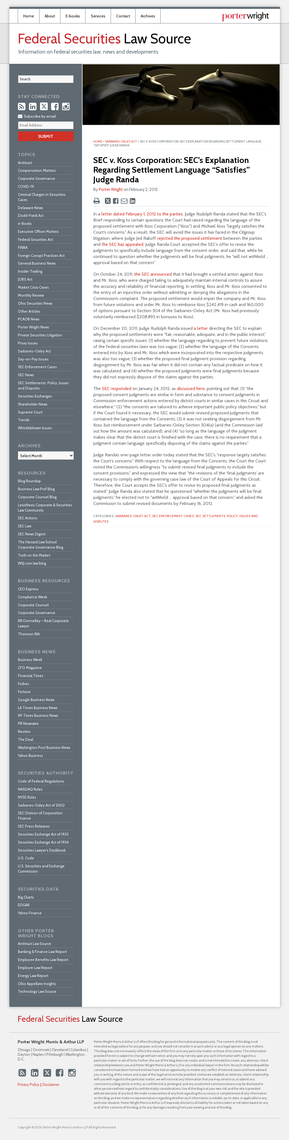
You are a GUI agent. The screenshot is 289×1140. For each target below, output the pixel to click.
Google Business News (36, 699)
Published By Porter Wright (245, 16)
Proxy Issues (28, 343)
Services (98, 16)
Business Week (30, 659)
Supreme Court (30, 412)
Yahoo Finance (30, 913)
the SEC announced (153, 274)
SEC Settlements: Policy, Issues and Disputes (43, 385)
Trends (24, 420)
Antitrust (25, 162)
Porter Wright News (33, 327)
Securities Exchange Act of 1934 (43, 842)
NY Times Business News (38, 715)
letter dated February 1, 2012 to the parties (142, 214)
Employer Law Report (35, 967)
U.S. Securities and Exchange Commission (41, 868)
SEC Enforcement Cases (37, 367)
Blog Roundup (29, 481)
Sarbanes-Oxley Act (121, 141)
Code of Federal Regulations (41, 781)
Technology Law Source (37, 991)
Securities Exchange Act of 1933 (43, 834)
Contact (123, 16)
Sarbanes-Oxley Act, (133, 516)
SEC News (26, 375)
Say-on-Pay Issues (33, 359)
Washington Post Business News (44, 747)
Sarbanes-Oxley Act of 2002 (41, 805)
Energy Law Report (33, 975)
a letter (201, 328)
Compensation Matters (37, 170)
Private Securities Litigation (40, 335)
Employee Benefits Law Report (43, 959)
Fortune (24, 691)
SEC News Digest (32, 534)
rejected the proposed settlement (189, 238)
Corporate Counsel (33, 605)
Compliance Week (32, 597)
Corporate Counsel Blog (37, 497)
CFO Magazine (30, 667)
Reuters (24, 731)
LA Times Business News (38, 707)
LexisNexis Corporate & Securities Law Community (45, 507)
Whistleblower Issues (35, 428)
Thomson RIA (29, 634)
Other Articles (29, 311)
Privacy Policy (28, 1084)
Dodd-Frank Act (31, 215)
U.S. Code (26, 858)
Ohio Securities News (35, 303)
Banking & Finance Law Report (42, 951)
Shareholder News (32, 404)
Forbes (23, 683)
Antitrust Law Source (34, 943)
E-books (73, 16)
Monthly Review (31, 295)
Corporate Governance (36, 178)
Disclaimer (51, 1084)
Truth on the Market (34, 555)
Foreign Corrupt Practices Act (41, 255)
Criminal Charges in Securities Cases (41, 197)
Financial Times (30, 675)
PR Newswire (28, 723)
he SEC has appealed (123, 244)
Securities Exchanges (35, 396)
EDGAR (24, 905)
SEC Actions (27, 518)
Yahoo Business (30, 755)
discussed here (191, 388)
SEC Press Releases (34, 826)
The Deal (25, 739)
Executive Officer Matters (38, 231)
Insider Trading (30, 271)
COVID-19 (26, 186)
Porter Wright (111, 189)
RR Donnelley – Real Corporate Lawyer (43, 623)
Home (28, 16)
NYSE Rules (27, 797)
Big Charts (26, 897)
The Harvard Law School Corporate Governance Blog (40, 544)
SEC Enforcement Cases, (173, 516)
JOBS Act (25, 279)
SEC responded (116, 388)
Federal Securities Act (35, 239)
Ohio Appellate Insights (37, 983)
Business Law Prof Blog (36, 489)
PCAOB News (28, 319)
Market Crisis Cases (33, 287)
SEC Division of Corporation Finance (40, 815)
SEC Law (24, 526)
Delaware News (30, 208)
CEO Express (28, 589)
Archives (148, 16)
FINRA (23, 247)
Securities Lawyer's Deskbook (42, 850)
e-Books (25, 223)
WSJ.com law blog (32, 563)
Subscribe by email (37, 116)
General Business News (37, 263)
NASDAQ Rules (30, 789)
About (50, 16)
